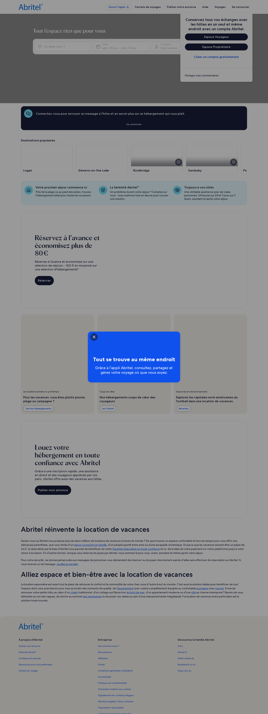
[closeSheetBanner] (71, 336)
